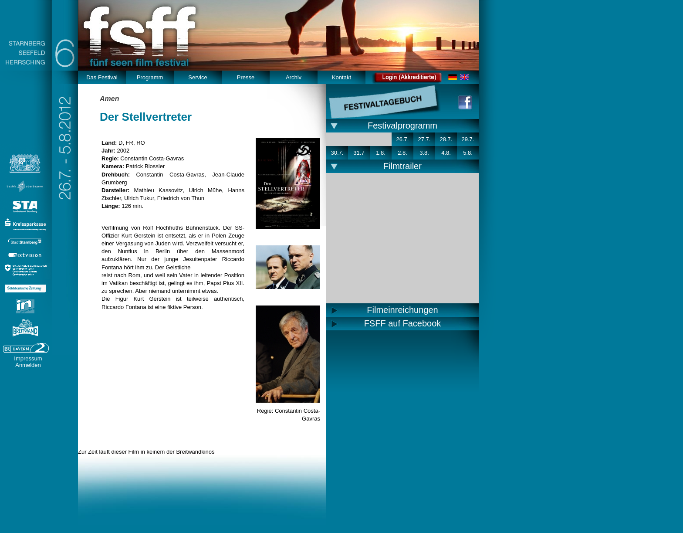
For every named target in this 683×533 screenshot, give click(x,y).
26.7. (402, 139)
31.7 (358, 152)
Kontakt (341, 77)
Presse (245, 77)
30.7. (337, 152)
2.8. (402, 152)
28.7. (446, 139)
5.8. (468, 152)
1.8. (380, 152)
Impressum (28, 358)
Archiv (293, 77)
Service (197, 77)
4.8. (446, 152)
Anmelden (28, 365)
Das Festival (102, 77)
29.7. (468, 139)
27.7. (424, 139)
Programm (150, 77)
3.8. (424, 152)
